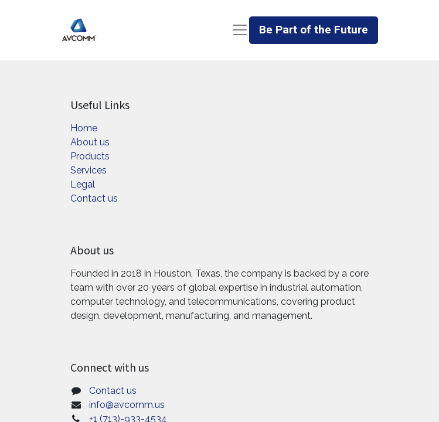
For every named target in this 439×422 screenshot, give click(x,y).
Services (88, 170)
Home (83, 128)
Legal (82, 184)
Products (90, 156)
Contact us (94, 198)
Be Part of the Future (313, 29)
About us (90, 142)
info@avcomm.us (127, 404)
